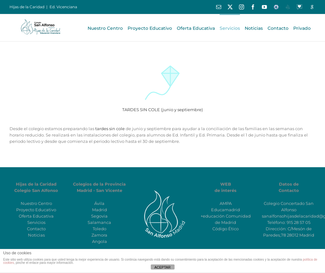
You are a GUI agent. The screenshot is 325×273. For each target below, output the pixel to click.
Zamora (99, 235)
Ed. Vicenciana (63, 6)
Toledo (99, 228)
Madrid (99, 209)
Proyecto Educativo (36, 209)
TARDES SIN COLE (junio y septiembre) (162, 109)
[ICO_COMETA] (162, 60)
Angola (99, 241)
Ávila (99, 203)
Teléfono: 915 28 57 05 (288, 222)
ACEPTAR (162, 267)
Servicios (36, 222)
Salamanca (99, 222)
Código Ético (225, 228)
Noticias (36, 235)
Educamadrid (225, 209)
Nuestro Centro (36, 203)
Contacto (36, 228)
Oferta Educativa (36, 216)
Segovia (99, 216)
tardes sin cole (110, 128)
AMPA (226, 203)
